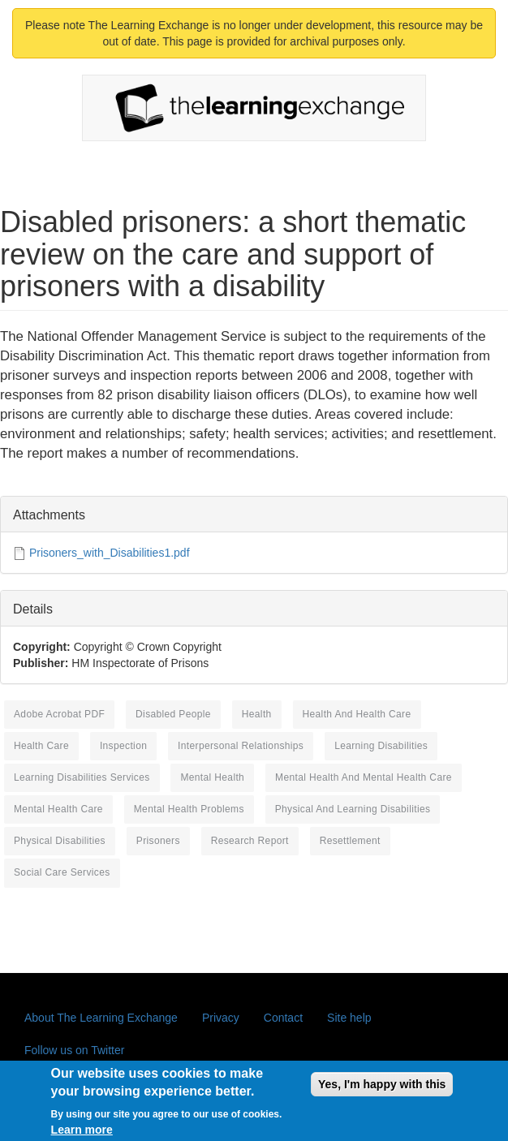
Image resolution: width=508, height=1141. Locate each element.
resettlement (350, 840)
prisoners (158, 840)
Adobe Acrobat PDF (59, 714)
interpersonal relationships (241, 745)
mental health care (58, 809)
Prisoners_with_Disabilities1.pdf (109, 552)
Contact (283, 1017)
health (257, 714)
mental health (212, 777)
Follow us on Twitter (74, 1050)
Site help (349, 1017)
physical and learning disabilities (353, 809)
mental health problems (189, 809)
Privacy (220, 1017)
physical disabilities (59, 840)
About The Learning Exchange (101, 1017)
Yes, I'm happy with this (382, 1090)
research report (250, 840)
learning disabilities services (82, 777)
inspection (123, 745)
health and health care (357, 714)
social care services (62, 872)
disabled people (173, 714)
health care (41, 745)
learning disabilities (381, 745)
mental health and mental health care (363, 777)
